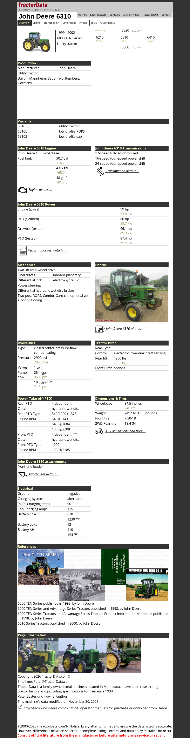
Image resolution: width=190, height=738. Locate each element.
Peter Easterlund (30, 696)
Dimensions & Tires (111, 398)
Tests (94, 23)
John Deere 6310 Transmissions (120, 148)
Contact (166, 14)
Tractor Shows (150, 14)
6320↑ (132, 30)
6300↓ (132, 47)
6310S (22, 136)
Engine (37, 23)
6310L (22, 131)
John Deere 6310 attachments (42, 461)
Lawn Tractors (98, 14)
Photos (83, 23)
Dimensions (69, 23)
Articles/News (131, 14)
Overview (24, 23)
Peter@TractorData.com (52, 681)
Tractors (24, 10)
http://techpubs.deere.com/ (42, 708)
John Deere (42, 10)
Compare (114, 14)
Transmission (51, 23)
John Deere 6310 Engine (37, 148)
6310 (58, 10)
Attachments (107, 23)
